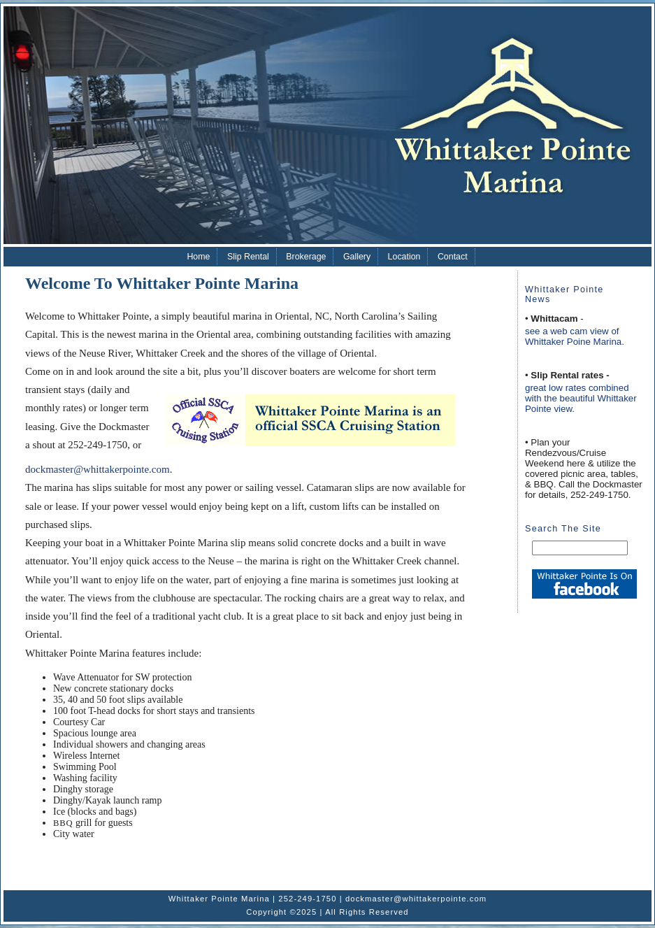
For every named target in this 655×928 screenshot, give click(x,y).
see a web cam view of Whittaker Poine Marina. (574, 336)
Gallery (356, 257)
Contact (453, 257)
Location (404, 257)
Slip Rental (248, 257)
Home (198, 257)
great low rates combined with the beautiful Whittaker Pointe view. (581, 398)
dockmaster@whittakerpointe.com (97, 469)
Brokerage (306, 257)
